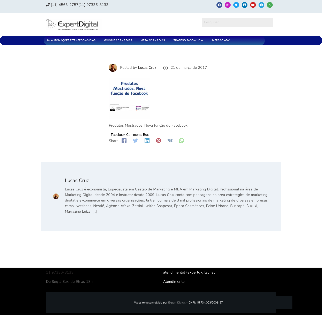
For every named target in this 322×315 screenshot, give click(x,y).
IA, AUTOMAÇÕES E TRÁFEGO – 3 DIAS (71, 40)
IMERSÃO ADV (221, 40)
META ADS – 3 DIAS (153, 40)
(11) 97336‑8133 (93, 4)
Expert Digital (176, 303)
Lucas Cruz (147, 67)
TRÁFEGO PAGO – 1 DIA (188, 40)
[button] (72, 40)
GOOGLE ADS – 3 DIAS (118, 40)
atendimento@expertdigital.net (189, 272)
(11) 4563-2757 (62, 4)
